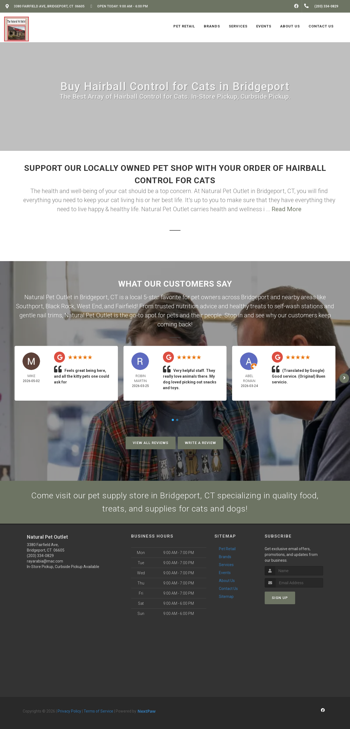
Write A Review (200, 443)
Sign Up (280, 598)
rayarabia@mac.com (45, 561)
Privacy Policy (69, 711)
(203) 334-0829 (40, 555)
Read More (286, 209)
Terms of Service (98, 711)
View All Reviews (150, 443)
